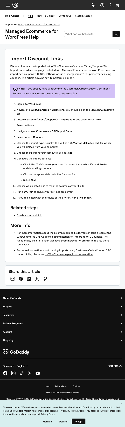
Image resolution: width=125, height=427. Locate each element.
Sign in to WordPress (29, 104)
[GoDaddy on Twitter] (29, 374)
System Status (83, 15)
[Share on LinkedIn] (29, 278)
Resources (8, 315)
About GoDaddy (12, 298)
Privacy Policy (61, 386)
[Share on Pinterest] (45, 278)
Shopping (8, 340)
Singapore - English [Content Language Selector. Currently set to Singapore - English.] (16, 366)
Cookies (76, 386)
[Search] (116, 34)
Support (7, 306)
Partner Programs (13, 323)
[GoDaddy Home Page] (16, 352)
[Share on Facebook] (21, 278)
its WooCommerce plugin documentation (69, 254)
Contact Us (64, 15)
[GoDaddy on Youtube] (37, 374)
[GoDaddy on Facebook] (5, 374)
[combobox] (88, 34)
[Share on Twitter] (37, 278)
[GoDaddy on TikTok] (21, 374)
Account (7, 332)
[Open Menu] (6, 5)
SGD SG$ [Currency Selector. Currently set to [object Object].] (115, 366)
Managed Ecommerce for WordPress (39, 24)
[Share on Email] (13, 278)
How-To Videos (46, 15)
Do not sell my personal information (62, 393)
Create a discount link (29, 215)
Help (30, 15)
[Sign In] (110, 5)
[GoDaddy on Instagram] (13, 374)
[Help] (102, 5)
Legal (47, 386)
